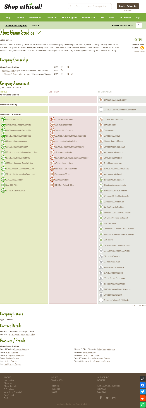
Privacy (54, 391)
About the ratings (11, 386)
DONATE (101, 380)
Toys (138, 17)
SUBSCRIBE (103, 377)
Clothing (20, 17)
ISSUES (54, 377)
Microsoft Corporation (13, 74)
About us (8, 383)
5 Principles (9, 389)
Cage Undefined (83, 404)
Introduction (9, 380)
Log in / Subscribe (127, 6)
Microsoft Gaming (10, 70)
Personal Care (88, 17)
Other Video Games (106, 349)
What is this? (128, 10)
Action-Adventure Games (99, 358)
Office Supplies (69, 17)
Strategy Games (21, 349)
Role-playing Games (15, 355)
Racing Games (12, 358)
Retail (112, 17)
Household (52, 17)
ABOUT (7, 377)
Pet (102, 17)
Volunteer (101, 388)
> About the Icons (139, 305)
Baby (7, 17)
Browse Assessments (122, 25)
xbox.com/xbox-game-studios (22, 334)
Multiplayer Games (13, 364)
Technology (125, 17)
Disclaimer (55, 388)
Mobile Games (89, 352)
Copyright (55, 385)
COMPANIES (56, 380)
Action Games (11, 352)
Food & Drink (35, 17)
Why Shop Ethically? (13, 392)
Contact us (102, 391)
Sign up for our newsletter (108, 385)
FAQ (6, 398)
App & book (9, 395)
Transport (35, 25)
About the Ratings (139, 51)
